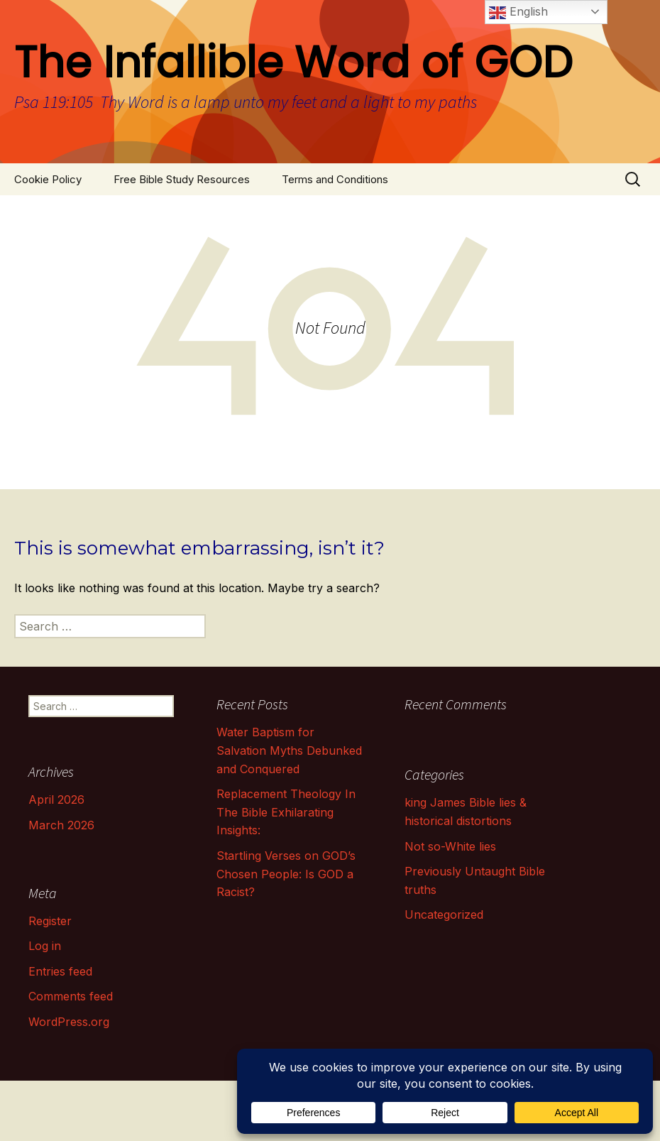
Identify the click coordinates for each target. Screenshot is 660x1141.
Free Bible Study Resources (182, 179)
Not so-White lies (450, 846)
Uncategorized (444, 914)
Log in (44, 946)
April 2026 (56, 799)
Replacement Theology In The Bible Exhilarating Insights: (286, 812)
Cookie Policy (48, 179)
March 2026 (61, 825)
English (518, 12)
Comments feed (70, 996)
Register (50, 921)
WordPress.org (68, 1022)
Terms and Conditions (335, 179)
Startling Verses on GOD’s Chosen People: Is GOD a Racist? (286, 873)
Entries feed (60, 971)
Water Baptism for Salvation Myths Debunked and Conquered (289, 750)
